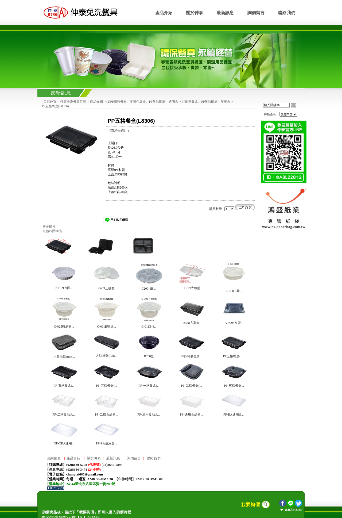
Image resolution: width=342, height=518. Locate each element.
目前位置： (52, 101)
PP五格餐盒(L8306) (55, 106)
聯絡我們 (286, 12)
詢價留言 (256, 12)
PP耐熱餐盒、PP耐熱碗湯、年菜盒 (206, 101)
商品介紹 (96, 101)
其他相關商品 (52, 231)
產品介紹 (163, 12)
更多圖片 (49, 226)
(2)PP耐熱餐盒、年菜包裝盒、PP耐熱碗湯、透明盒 (142, 101)
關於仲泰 (194, 12)
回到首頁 (54, 458)
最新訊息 (225, 12)
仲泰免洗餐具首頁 (73, 101)
